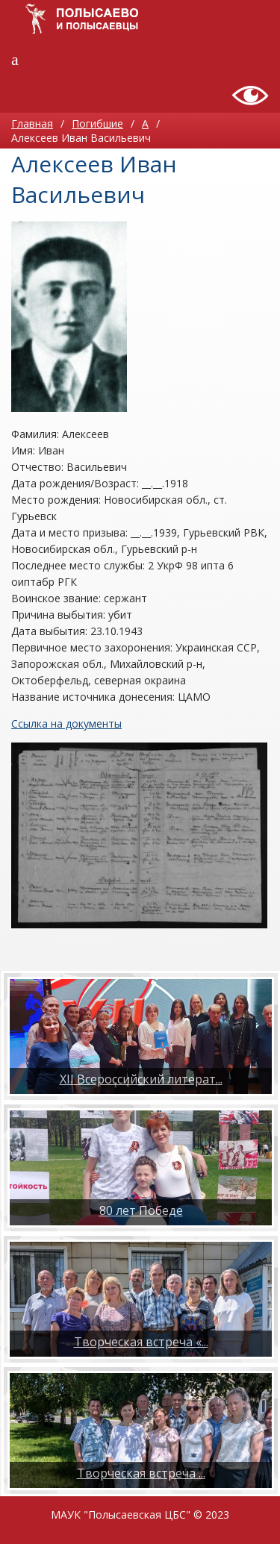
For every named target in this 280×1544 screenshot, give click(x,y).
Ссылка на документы (66, 723)
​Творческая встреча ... (141, 1473)
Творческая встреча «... (141, 1342)
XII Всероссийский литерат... (141, 1079)
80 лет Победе (141, 1210)
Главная (32, 123)
